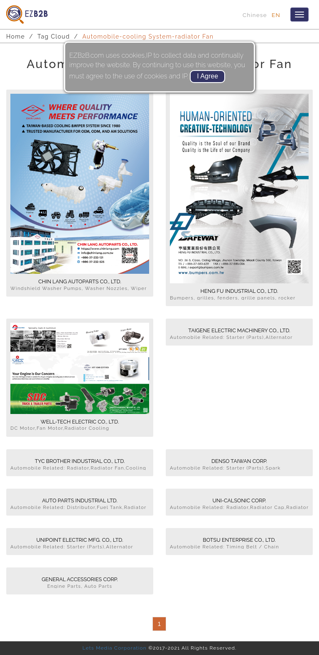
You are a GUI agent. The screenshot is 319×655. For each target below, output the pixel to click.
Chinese (255, 15)
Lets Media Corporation (114, 648)
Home (15, 36)
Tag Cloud (53, 36)
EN (276, 15)
